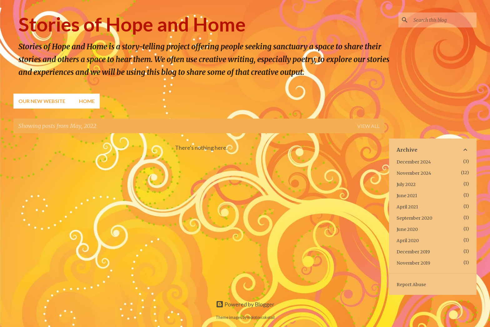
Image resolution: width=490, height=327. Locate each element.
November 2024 (414, 173)
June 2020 (407, 229)
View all (368, 126)
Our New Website (41, 101)
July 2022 (406, 184)
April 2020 (408, 240)
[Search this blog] (444, 19)
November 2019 (413, 263)
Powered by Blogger (245, 304)
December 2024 (414, 162)
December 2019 (413, 252)
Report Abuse (411, 284)
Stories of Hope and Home (132, 24)
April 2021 (407, 207)
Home (87, 101)
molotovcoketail (261, 317)
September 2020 (414, 218)
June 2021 (407, 195)
